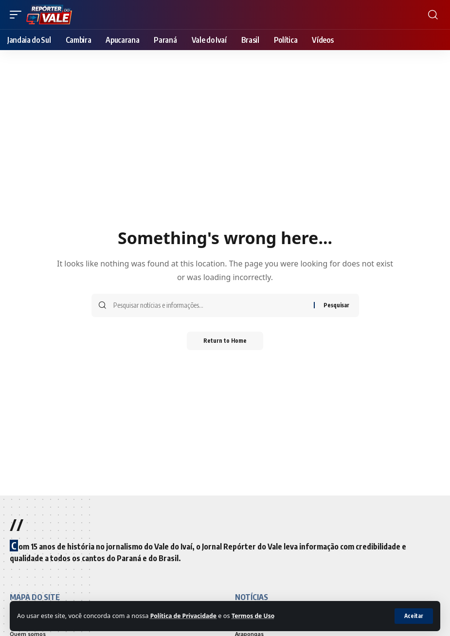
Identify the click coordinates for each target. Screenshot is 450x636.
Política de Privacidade (185, 615)
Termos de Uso (258, 615)
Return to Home (225, 341)
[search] (433, 14)
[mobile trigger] (18, 14)
